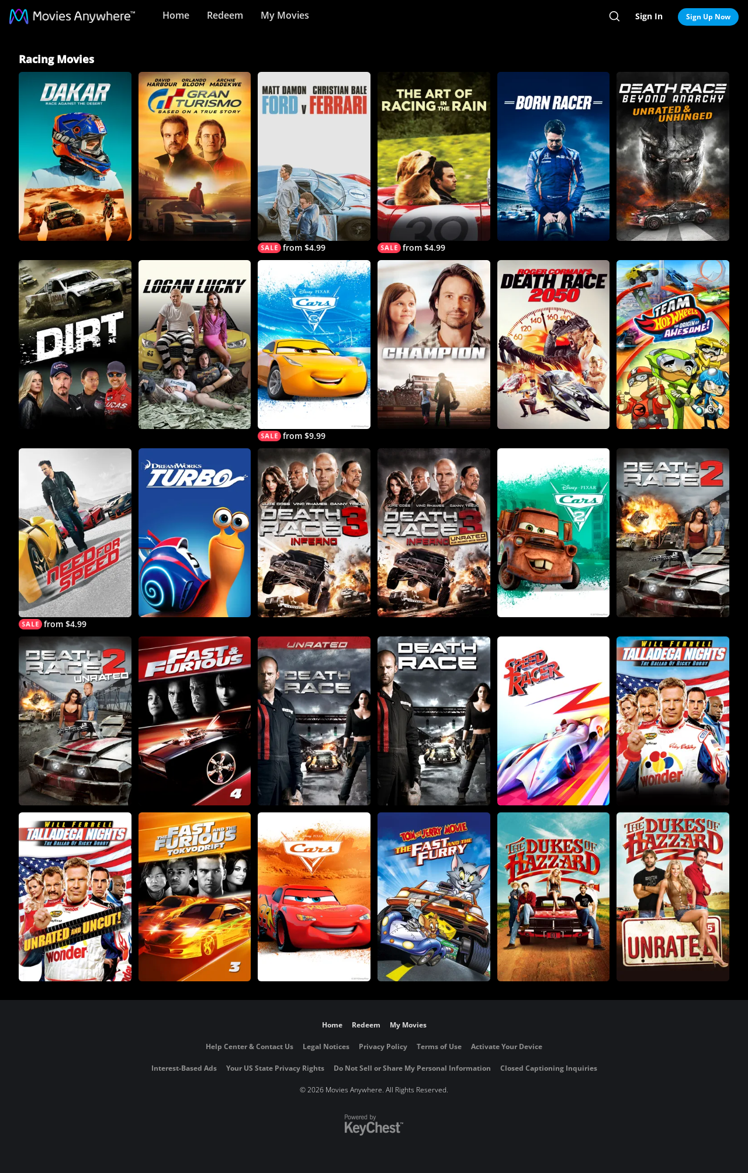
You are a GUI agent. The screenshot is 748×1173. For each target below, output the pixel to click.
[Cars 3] (314, 350)
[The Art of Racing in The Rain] (434, 162)
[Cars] (314, 896)
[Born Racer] (553, 156)
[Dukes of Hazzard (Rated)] (553, 896)
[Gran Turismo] (194, 156)
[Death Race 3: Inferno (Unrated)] (434, 532)
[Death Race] (434, 720)
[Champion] (434, 344)
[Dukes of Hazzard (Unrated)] (673, 896)
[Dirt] (75, 344)
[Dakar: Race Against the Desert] (75, 156)
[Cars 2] (553, 532)
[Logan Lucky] (194, 344)
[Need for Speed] (75, 538)
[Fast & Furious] (194, 720)
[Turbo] (194, 532)
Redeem (225, 15)
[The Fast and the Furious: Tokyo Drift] (194, 896)
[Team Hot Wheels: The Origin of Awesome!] (673, 344)
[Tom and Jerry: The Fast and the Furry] (434, 896)
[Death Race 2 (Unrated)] (75, 720)
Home (175, 15)
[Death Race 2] (673, 532)
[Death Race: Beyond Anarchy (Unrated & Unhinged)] (673, 156)
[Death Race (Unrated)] (314, 720)
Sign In (649, 16)
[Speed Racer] (553, 720)
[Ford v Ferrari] (314, 162)
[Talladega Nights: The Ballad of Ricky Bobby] (673, 720)
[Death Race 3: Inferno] (314, 532)
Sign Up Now (708, 17)
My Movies (285, 15)
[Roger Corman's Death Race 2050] (553, 344)
